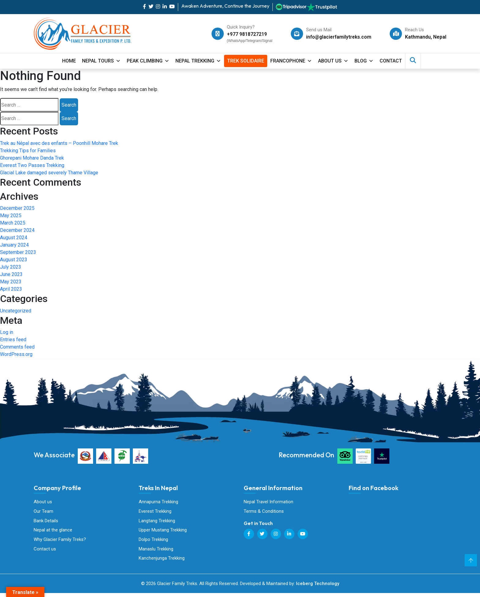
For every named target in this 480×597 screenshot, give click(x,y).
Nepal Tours (101, 61)
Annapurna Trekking (158, 501)
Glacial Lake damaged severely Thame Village (49, 173)
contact (391, 61)
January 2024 (14, 245)
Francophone (291, 61)
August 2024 (13, 237)
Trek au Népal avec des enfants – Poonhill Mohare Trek (59, 143)
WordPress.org (16, 354)
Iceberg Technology (317, 587)
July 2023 (10, 267)
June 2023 (11, 274)
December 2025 (17, 208)
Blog (363, 61)
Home (69, 61)
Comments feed (17, 347)
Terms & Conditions (264, 512)
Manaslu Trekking (156, 551)
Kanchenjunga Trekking (162, 561)
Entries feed (13, 339)
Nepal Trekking (198, 61)
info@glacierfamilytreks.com (338, 37)
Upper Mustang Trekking (163, 532)
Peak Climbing (148, 61)
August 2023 (13, 260)
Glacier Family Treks (395, 529)
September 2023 (18, 252)
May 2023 (10, 282)
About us (43, 501)
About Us (333, 61)
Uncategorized (15, 311)
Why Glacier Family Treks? (60, 541)
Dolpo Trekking (153, 541)
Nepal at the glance (53, 532)
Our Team (43, 512)
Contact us (45, 551)
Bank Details (46, 521)
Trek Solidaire (245, 61)
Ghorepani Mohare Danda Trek (32, 158)
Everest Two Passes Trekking (32, 165)
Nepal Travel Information (268, 501)
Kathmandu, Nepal (425, 37)
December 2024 (17, 230)
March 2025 (12, 223)
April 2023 (11, 289)
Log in (6, 332)
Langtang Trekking (157, 521)
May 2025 (10, 215)
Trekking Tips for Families (28, 150)
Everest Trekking (155, 512)
